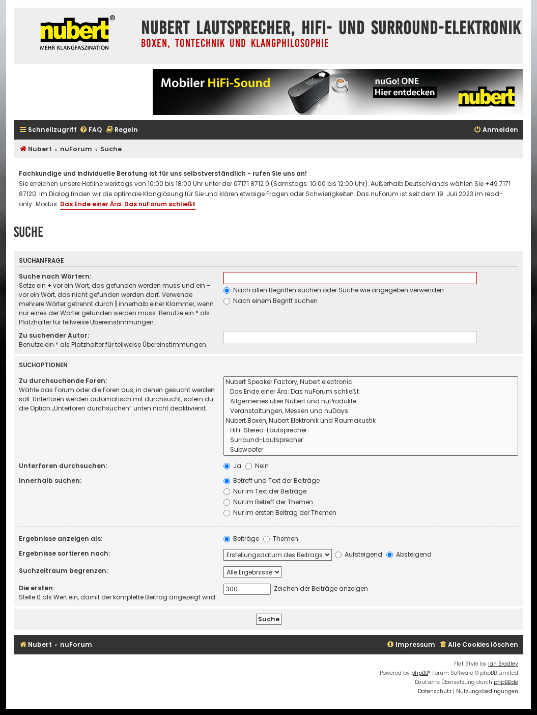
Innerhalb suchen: (50, 480)
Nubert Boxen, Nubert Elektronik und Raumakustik (370, 421)
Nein (257, 465)
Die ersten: (36, 588)
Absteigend (409, 554)
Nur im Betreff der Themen (268, 502)
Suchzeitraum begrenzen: (63, 570)
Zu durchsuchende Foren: (63, 380)
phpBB (419, 673)
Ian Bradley (503, 664)
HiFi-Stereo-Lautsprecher (370, 430)
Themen (280, 538)
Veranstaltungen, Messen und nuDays (370, 411)
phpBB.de (506, 682)
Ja (232, 465)
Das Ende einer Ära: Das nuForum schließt (127, 204)
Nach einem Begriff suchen (270, 300)
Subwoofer (370, 450)
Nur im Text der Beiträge (264, 491)
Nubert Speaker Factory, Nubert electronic (370, 382)
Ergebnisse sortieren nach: (64, 553)
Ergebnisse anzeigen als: (60, 538)
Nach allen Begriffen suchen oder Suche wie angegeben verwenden (333, 290)
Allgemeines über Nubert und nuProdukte (370, 401)
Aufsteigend (358, 554)
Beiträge (241, 538)
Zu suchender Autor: (54, 335)
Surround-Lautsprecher (370, 440)
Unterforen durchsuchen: (63, 465)
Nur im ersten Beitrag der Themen (279, 512)
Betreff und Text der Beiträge (271, 480)
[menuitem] (90, 130)
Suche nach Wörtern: (55, 276)
